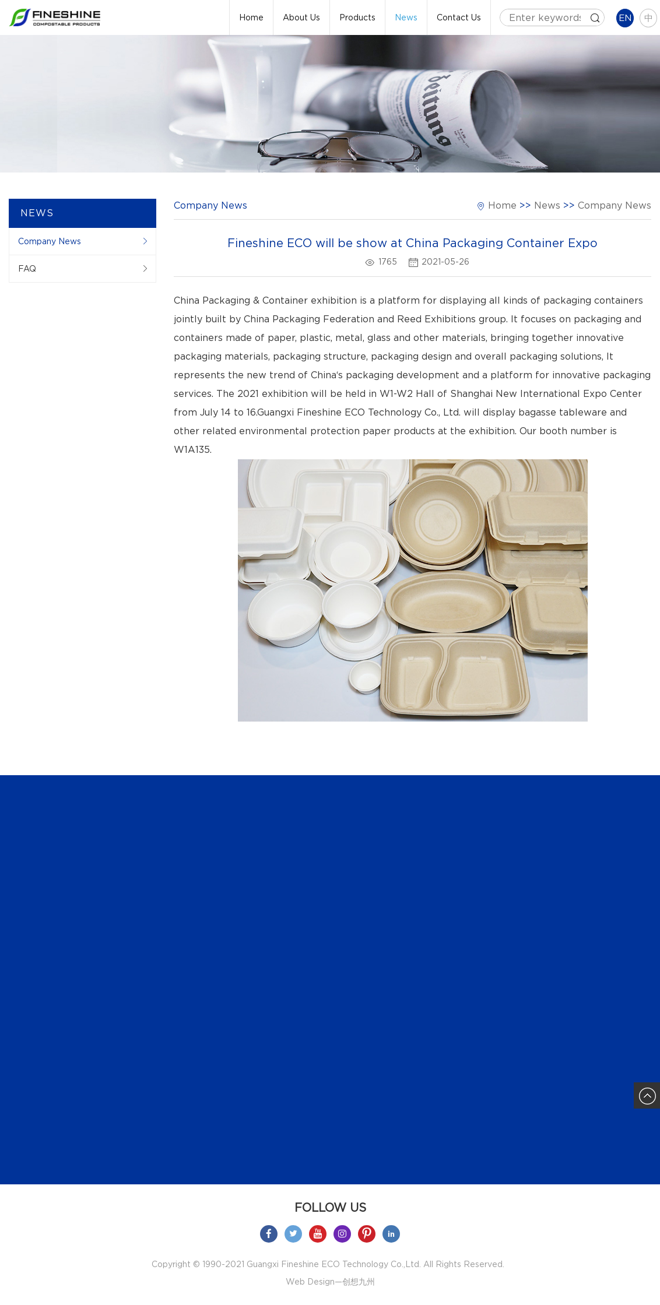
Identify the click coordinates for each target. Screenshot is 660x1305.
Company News (49, 241)
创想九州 (358, 1281)
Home (251, 17)
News (406, 17)
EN (625, 18)
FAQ (27, 268)
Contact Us (459, 17)
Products (357, 17)
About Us (301, 17)
